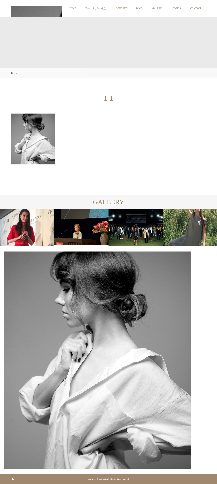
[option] (27, 228)
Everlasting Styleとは (95, 8)
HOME (72, 8)
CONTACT (195, 8)
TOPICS (177, 8)
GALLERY (157, 8)
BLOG (139, 8)
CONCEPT (121, 8)
